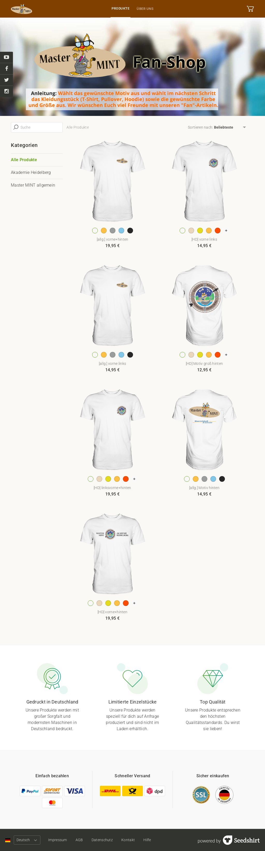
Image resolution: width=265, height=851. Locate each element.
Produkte (120, 8)
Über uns (145, 9)
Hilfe (148, 840)
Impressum (57, 840)
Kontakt (128, 840)
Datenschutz (102, 840)
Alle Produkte (24, 159)
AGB (79, 840)
